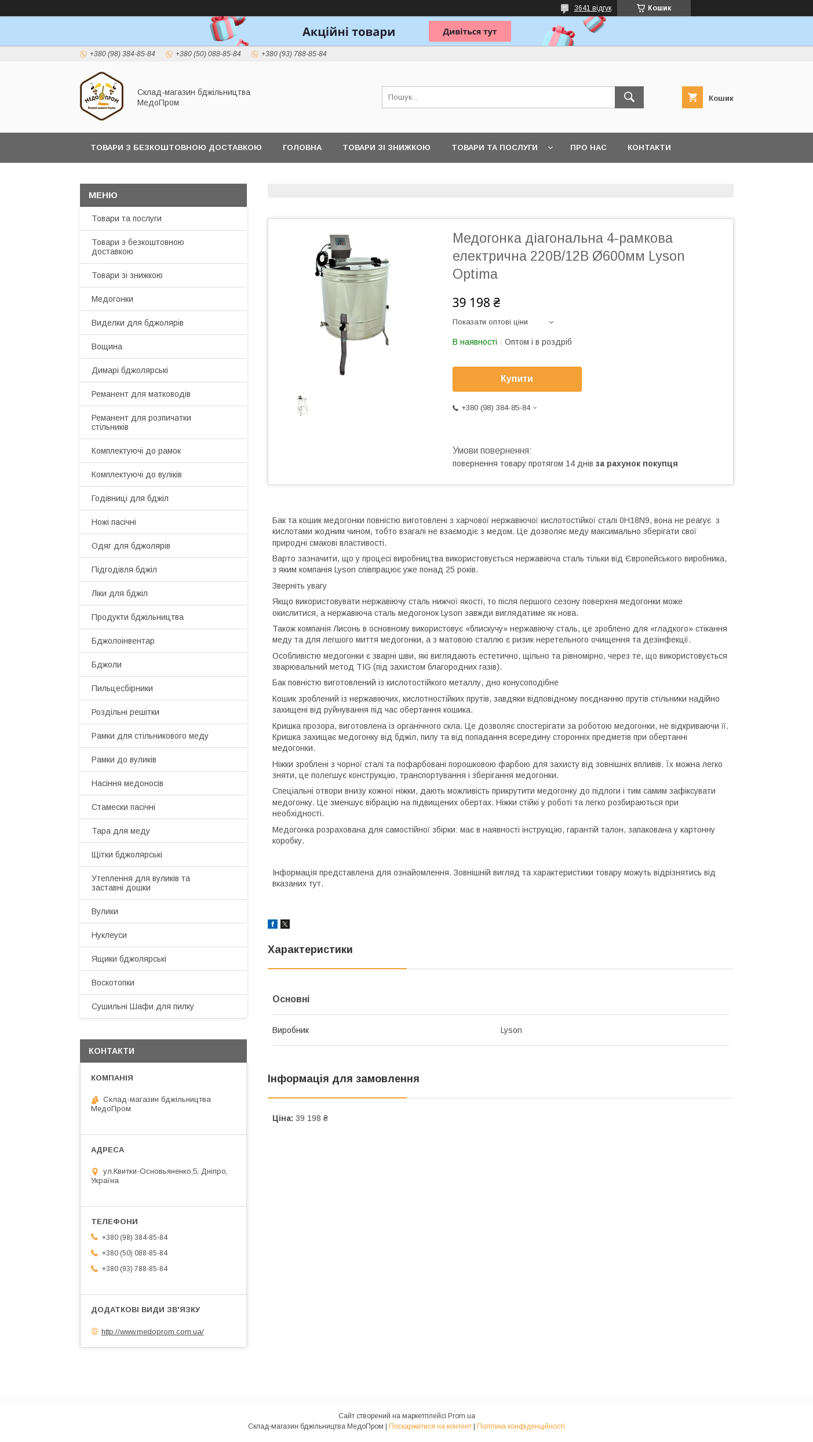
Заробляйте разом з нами (224, 177)
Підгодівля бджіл (124, 569)
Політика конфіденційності (521, 1426)
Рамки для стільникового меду (150, 735)
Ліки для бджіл (120, 593)
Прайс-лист (117, 177)
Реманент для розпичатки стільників (141, 422)
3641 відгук (592, 8)
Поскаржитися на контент (430, 1426)
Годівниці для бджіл (130, 498)
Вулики (105, 911)
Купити (517, 379)
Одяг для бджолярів (131, 545)
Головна (302, 147)
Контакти (649, 147)
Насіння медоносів (127, 783)
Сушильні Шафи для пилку (143, 1006)
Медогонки (112, 299)
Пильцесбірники (122, 688)
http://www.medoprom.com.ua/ (152, 1331)
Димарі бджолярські (130, 370)
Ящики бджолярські (129, 958)
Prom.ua (461, 1416)
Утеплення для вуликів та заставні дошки (141, 883)
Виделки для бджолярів (138, 322)
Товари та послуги (494, 147)
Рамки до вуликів (124, 759)
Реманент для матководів (141, 394)
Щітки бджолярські (127, 854)
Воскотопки (113, 982)
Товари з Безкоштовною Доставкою (176, 147)
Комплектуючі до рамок (136, 450)
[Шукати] (629, 97)
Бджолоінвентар (123, 640)
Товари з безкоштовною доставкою (138, 247)
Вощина (107, 346)
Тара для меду (121, 830)
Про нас (588, 147)
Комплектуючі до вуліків (137, 474)
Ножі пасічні (114, 522)
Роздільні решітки (125, 712)
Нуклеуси (109, 935)
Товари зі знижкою (386, 147)
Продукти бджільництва (138, 617)
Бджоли (107, 664)
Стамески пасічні (123, 807)
